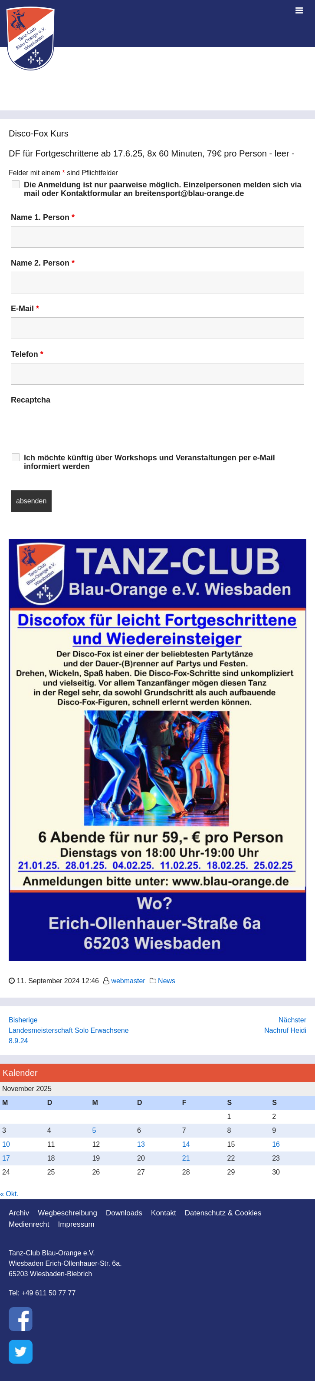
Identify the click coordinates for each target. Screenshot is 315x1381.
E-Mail (25, 308)
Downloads (124, 1213)
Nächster (292, 1020)
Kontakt (163, 1213)
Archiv (19, 1213)
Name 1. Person (43, 217)
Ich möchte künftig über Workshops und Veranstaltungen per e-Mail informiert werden (149, 462)
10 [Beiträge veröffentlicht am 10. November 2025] (6, 1144)
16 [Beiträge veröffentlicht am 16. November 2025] (276, 1144)
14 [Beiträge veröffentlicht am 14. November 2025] (186, 1144)
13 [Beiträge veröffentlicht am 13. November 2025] (141, 1144)
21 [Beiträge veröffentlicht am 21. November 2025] (186, 1158)
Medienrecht (29, 1224)
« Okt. (9, 1194)
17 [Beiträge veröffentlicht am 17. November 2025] (6, 1158)
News (166, 981)
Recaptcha (30, 400)
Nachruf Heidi (285, 1030)
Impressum (76, 1224)
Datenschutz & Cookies (223, 1213)
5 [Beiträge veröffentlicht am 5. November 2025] (94, 1130)
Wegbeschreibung (67, 1213)
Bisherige (23, 1020)
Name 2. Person (43, 263)
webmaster (128, 981)
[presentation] (77, 426)
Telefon (27, 354)
